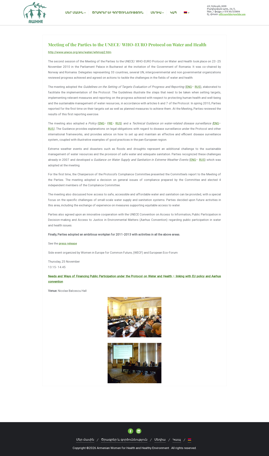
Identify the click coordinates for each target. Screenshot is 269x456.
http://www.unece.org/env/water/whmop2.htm (79, 52)
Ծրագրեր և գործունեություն (124, 439)
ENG (189, 87)
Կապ (177, 439)
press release (68, 243)
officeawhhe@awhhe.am (232, 14)
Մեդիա (160, 439)
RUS (197, 87)
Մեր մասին (85, 439)
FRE (109, 123)
